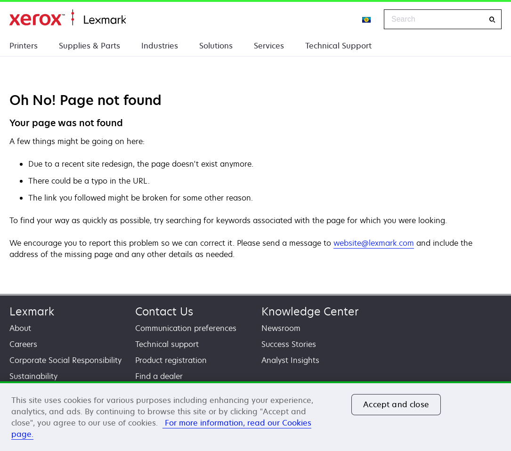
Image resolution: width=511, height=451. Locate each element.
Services (269, 45)
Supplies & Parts (89, 45)
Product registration (171, 360)
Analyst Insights (290, 360)
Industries (159, 45)
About (20, 328)
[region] (255, 416)
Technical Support (338, 45)
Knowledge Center (310, 311)
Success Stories (288, 344)
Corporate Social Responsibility (65, 360)
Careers (23, 344)
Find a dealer (159, 376)
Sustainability (33, 376)
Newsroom (280, 328)
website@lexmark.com (373, 243)
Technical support (167, 344)
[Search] (492, 19)
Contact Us (164, 311)
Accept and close (396, 404)
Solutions (216, 45)
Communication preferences (185, 328)
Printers (23, 45)
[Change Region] (367, 19)
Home (67, 17)
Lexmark (31, 311)
